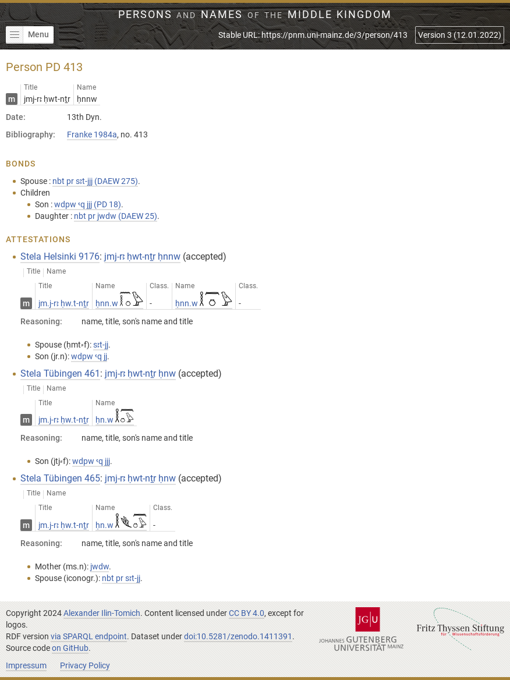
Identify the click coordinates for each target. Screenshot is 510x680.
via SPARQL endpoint (89, 636)
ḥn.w (114, 419)
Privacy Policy (85, 665)
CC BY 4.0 (246, 613)
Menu (27, 35)
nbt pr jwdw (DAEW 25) (115, 216)
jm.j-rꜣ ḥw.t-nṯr (63, 303)
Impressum (26, 665)
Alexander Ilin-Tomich (101, 613)
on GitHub (70, 648)
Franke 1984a (92, 134)
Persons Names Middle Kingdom (255, 14)
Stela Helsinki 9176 (60, 256)
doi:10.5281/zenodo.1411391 (238, 636)
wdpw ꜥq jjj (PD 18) (87, 204)
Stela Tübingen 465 (60, 478)
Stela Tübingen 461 (60, 373)
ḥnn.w (119, 303)
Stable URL (313, 35)
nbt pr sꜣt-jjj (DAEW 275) (95, 181)
